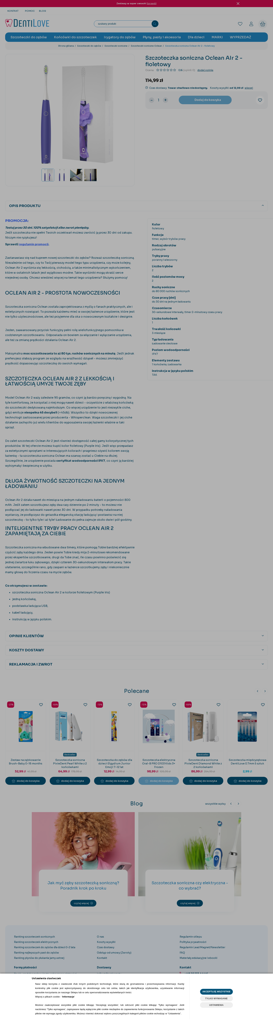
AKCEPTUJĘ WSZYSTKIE (216, 991)
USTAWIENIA (216, 1005)
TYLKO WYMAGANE (216, 998)
